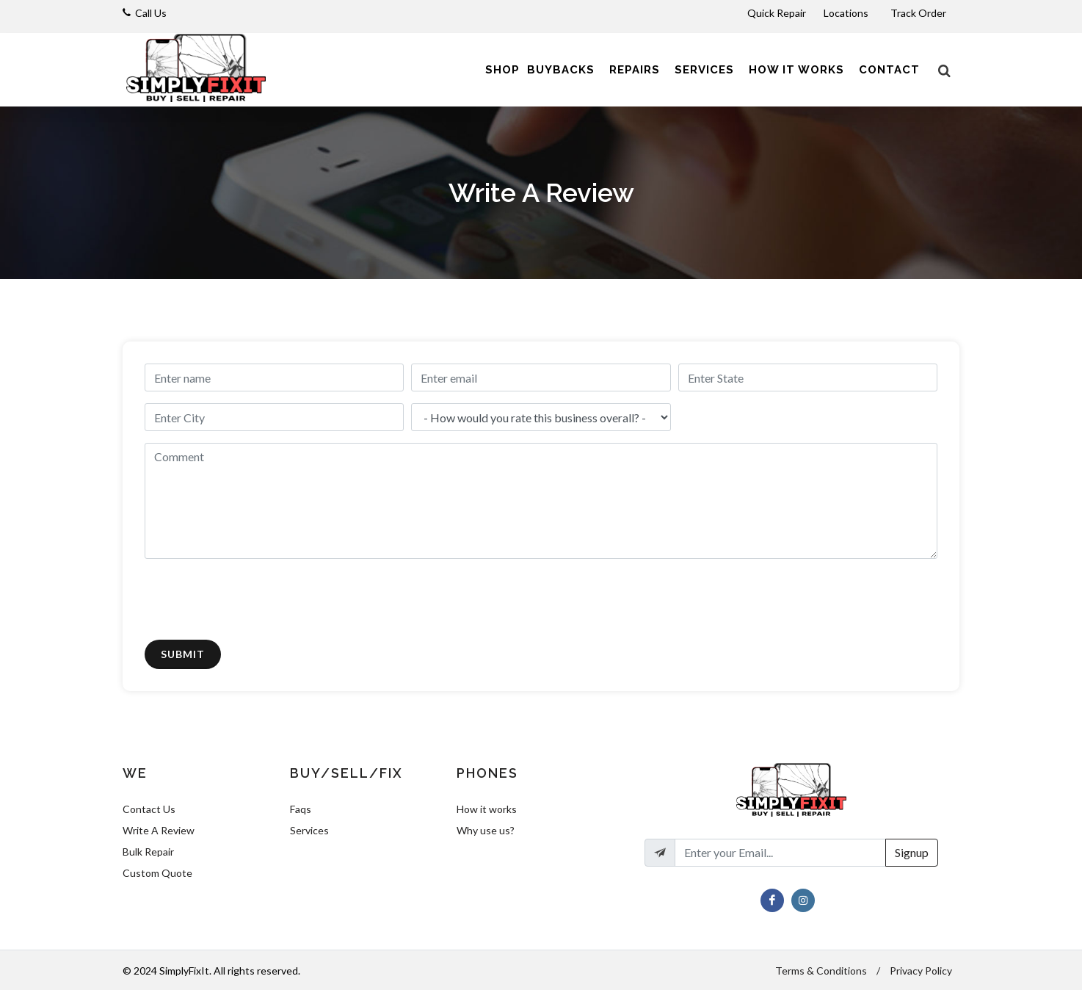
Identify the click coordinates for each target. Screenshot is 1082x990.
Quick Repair (776, 13)
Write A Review (159, 830)
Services (309, 830)
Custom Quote (157, 873)
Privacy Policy (921, 970)
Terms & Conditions (821, 970)
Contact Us (149, 809)
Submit (183, 654)
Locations (847, 13)
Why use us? (486, 830)
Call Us (151, 13)
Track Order (919, 13)
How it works (487, 809)
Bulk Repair (148, 851)
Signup (912, 852)
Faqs (300, 809)
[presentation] (256, 599)
